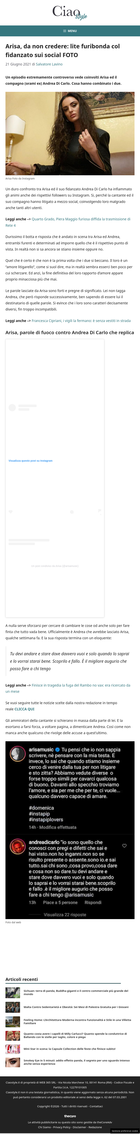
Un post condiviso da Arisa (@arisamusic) (54, 566)
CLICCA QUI (24, 709)
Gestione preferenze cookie (125, 1130)
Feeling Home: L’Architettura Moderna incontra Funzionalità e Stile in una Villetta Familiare (77, 1021)
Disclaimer (79, 1127)
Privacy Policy (62, 1127)
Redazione (95, 1127)
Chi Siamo (44, 1127)
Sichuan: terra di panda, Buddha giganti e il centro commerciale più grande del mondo (76, 992)
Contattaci (96, 1106)
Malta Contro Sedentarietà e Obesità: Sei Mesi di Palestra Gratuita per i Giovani (76, 1007)
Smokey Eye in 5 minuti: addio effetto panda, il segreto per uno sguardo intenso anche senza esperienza (77, 1062)
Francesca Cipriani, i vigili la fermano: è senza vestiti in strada (81, 320)
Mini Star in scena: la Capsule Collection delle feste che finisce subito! (69, 1049)
